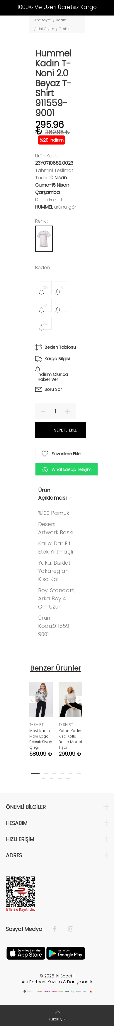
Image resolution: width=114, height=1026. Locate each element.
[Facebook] (57, 929)
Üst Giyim (46, 28)
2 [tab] (46, 773)
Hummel (44, 207)
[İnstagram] (67, 929)
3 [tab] (54, 773)
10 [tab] (68, 778)
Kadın (61, 20)
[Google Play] (66, 953)
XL (45, 323)
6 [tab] (79, 773)
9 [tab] (60, 778)
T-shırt (65, 28)
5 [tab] (70, 773)
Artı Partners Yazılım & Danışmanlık (57, 982)
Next (79, 699)
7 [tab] (43, 778)
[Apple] (26, 953)
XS (45, 287)
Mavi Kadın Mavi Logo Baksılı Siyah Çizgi (40, 739)
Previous (32, 699)
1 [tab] (35, 773)
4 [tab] (62, 773)
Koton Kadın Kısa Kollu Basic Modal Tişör (70, 739)
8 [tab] (51, 778)
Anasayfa (42, 20)
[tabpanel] (41, 715)
